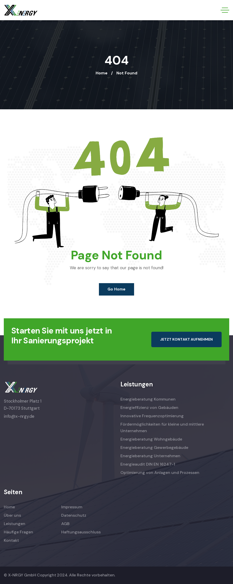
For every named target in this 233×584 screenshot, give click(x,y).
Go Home (116, 289)
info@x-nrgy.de (19, 416)
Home (102, 73)
